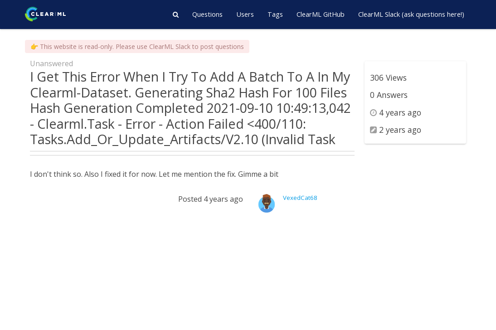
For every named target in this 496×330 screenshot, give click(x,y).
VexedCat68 (300, 198)
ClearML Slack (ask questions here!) (411, 14)
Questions (207, 14)
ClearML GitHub (321, 14)
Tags (275, 14)
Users (245, 14)
